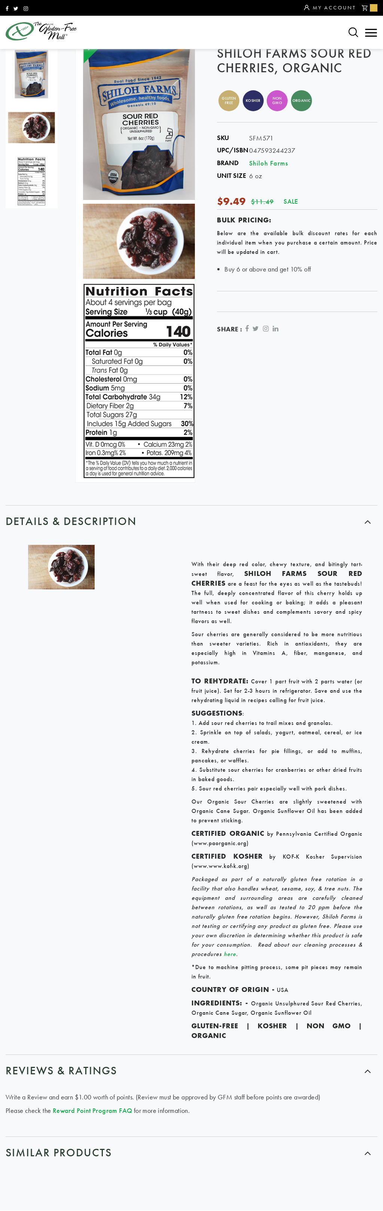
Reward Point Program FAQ (92, 1110)
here (230, 953)
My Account (330, 8)
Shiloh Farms (268, 163)
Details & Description (71, 521)
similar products (59, 1153)
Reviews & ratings (61, 1070)
